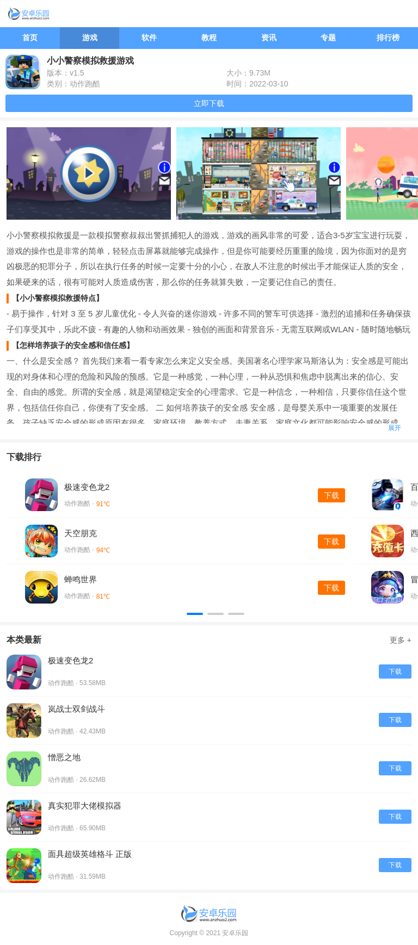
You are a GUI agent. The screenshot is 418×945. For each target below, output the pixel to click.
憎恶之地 (64, 757)
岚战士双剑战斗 (76, 708)
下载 (331, 495)
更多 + (400, 640)
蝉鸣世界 (80, 579)
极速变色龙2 (86, 487)
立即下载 (209, 103)
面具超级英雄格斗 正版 (90, 854)
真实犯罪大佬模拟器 (84, 805)
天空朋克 (80, 533)
